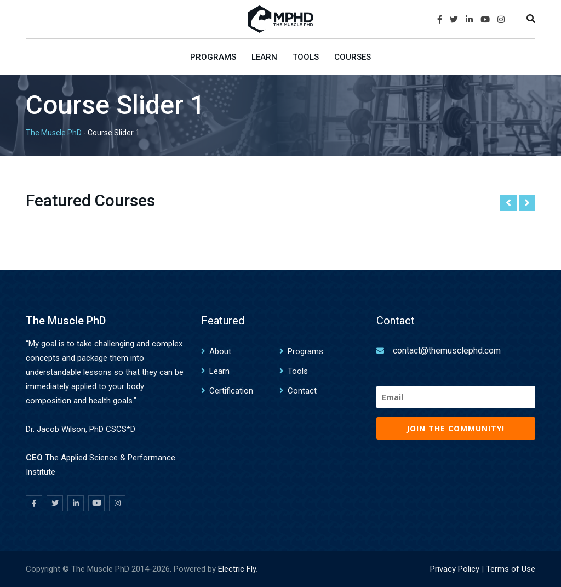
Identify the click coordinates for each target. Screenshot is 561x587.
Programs (213, 57)
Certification (231, 391)
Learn (264, 57)
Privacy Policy (454, 569)
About (220, 351)
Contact (302, 391)
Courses (352, 57)
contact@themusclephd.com (447, 350)
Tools (306, 57)
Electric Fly (237, 569)
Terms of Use (510, 569)
